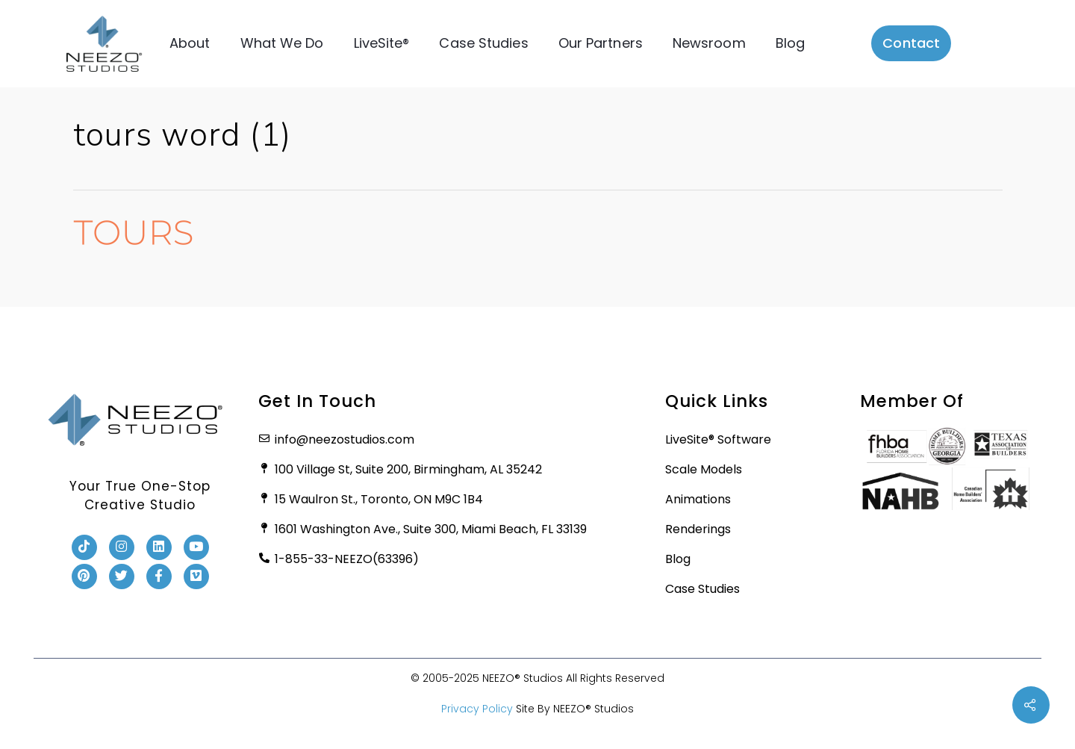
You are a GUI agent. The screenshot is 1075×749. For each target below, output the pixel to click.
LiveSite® (381, 43)
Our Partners (600, 43)
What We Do (281, 43)
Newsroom (709, 43)
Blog (790, 43)
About (190, 43)
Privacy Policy (477, 708)
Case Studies (483, 43)
